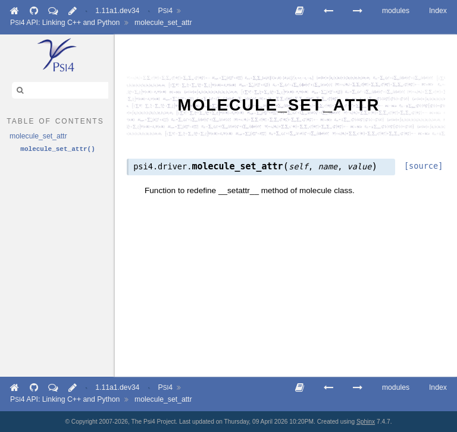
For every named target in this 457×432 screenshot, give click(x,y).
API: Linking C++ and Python (65, 22)
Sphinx (365, 421)
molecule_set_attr (163, 22)
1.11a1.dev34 (117, 11)
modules (395, 11)
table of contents (55, 120)
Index (438, 11)
